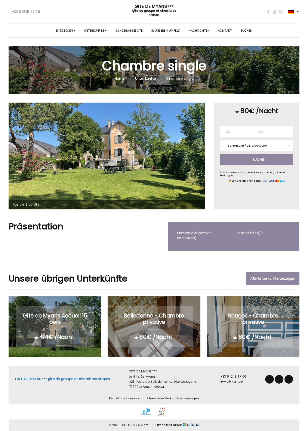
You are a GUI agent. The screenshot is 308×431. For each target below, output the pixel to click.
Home (119, 78)
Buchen (246, 30)
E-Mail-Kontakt (230, 382)
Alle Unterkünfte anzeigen (272, 278)
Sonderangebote (129, 30)
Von (228, 131)
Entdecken (65, 30)
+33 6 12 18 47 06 (231, 376)
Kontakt (225, 30)
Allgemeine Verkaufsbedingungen (173, 398)
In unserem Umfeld (165, 30)
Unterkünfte (95, 30)
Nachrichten (199, 30)
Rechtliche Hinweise (124, 398)
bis (261, 131)
